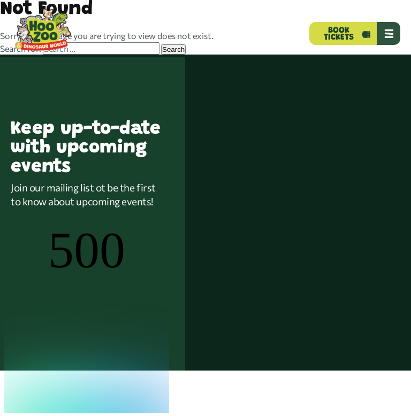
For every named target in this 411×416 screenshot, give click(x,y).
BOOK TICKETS (339, 34)
